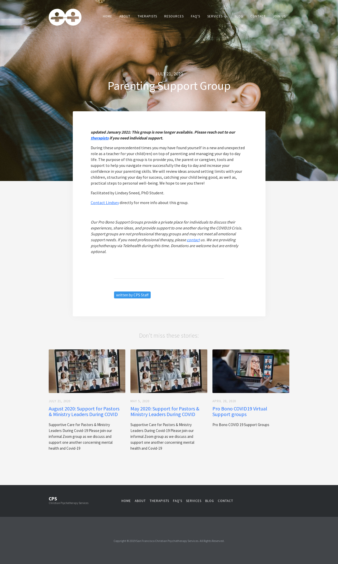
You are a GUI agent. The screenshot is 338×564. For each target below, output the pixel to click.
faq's (177, 501)
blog (209, 501)
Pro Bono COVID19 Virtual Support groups (239, 411)
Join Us (279, 16)
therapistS (159, 501)
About (124, 16)
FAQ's (195, 16)
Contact (258, 16)
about (140, 501)
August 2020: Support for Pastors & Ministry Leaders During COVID (84, 411)
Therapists (147, 16)
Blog (238, 16)
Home (107, 16)
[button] (217, 16)
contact (225, 501)
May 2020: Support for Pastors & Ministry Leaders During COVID (164, 411)
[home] (65, 18)
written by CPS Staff (132, 295)
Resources (174, 16)
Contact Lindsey (105, 202)
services (193, 501)
